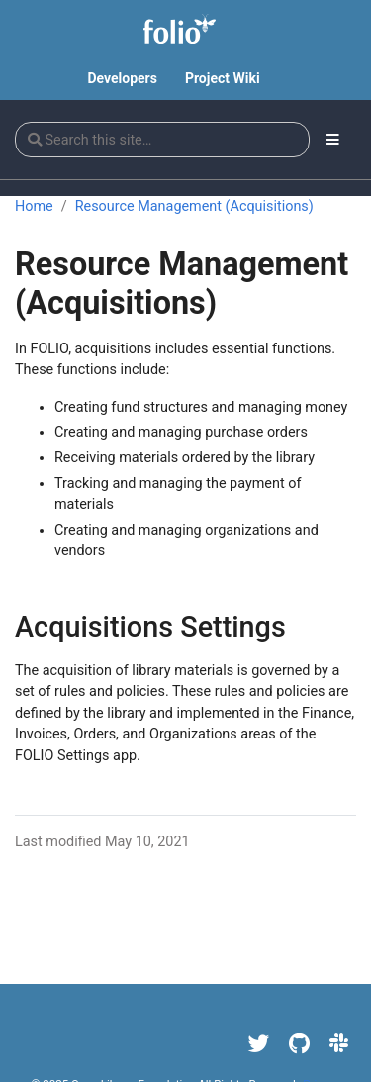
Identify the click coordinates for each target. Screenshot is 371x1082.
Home (34, 206)
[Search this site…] (162, 139)
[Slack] (338, 1044)
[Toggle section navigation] (332, 140)
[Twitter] (259, 1044)
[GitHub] (299, 1044)
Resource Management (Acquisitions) (194, 206)
